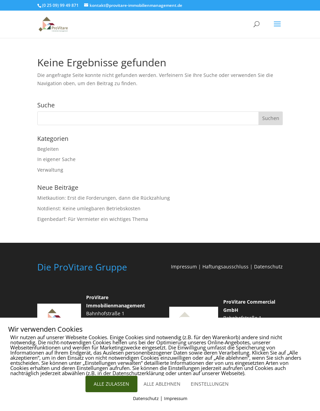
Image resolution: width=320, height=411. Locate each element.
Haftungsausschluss (225, 266)
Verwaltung (50, 170)
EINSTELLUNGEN (210, 384)
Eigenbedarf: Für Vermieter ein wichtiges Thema (92, 219)
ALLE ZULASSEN (111, 384)
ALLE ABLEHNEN (162, 384)
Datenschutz (268, 266)
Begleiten (48, 149)
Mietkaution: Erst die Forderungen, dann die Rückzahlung (103, 198)
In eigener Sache (56, 159)
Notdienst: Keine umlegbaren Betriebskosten (89, 208)
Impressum (184, 266)
